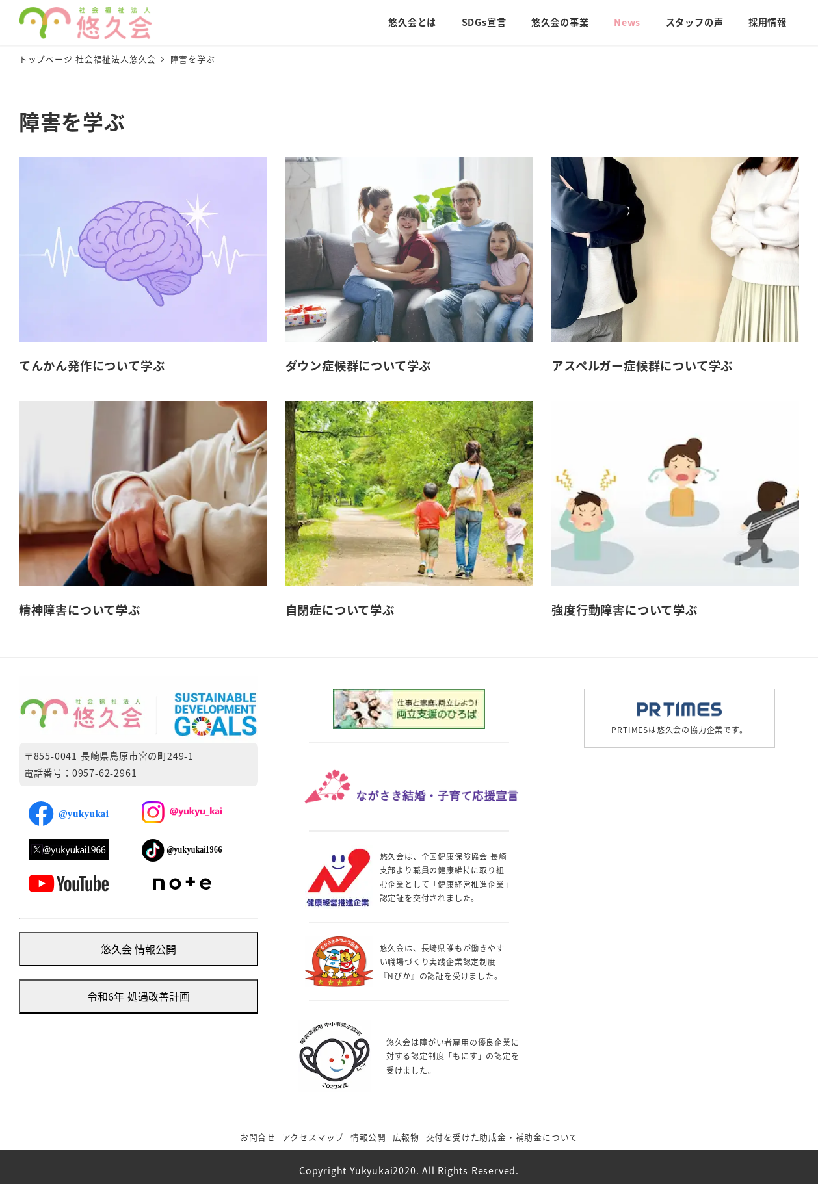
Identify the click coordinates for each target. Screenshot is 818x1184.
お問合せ (258, 1137)
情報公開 (368, 1137)
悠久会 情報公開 (138, 949)
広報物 (406, 1137)
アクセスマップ (313, 1137)
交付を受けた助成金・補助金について (502, 1137)
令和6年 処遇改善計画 (138, 996)
